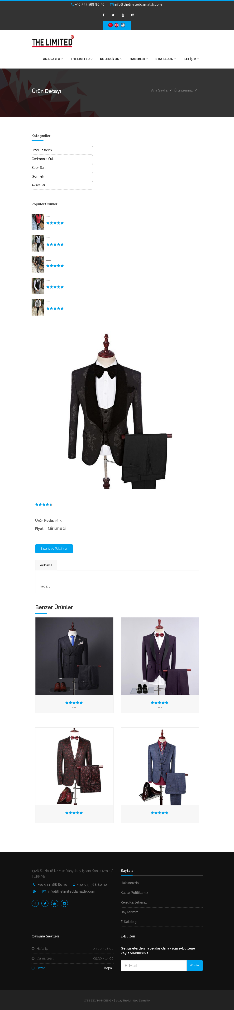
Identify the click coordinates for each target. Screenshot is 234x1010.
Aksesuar (38, 185)
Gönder (194, 965)
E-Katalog (129, 922)
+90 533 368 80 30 (88, 4)
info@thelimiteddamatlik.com (136, 4)
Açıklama (46, 565)
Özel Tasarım (42, 150)
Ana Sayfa (159, 90)
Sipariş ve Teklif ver (54, 548)
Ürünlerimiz (183, 90)
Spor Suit (38, 168)
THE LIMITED (81, 59)
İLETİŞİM (191, 59)
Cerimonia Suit (43, 159)
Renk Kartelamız (134, 902)
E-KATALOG (165, 59)
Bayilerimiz (129, 912)
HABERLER (139, 59)
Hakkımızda (130, 883)
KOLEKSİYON (111, 59)
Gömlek (38, 176)
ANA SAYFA (53, 59)
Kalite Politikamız (134, 893)
